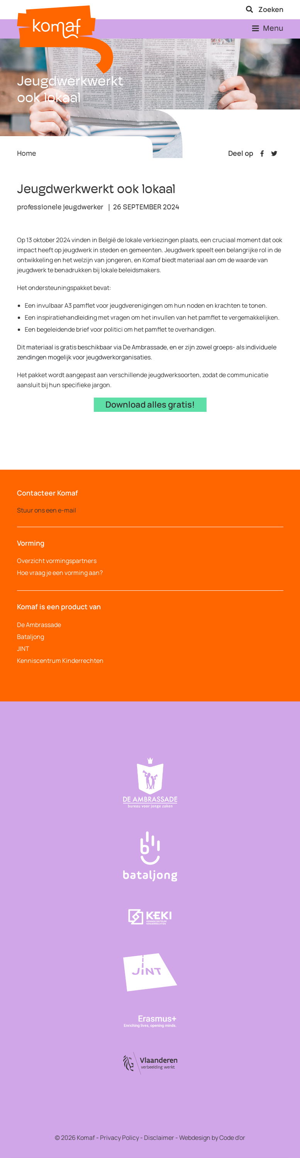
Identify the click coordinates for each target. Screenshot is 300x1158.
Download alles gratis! (150, 404)
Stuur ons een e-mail (46, 510)
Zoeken (264, 9)
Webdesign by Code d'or (212, 1137)
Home (26, 154)
